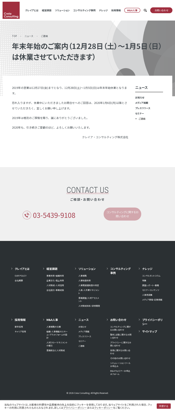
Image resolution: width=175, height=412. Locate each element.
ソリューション (62, 10)
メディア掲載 (141, 102)
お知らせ (139, 97)
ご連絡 (44, 36)
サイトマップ (149, 331)
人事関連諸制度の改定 (88, 285)
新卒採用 (19, 326)
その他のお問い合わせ (120, 358)
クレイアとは (31, 10)
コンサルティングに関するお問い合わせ (120, 328)
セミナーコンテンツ (150, 290)
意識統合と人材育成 (55, 350)
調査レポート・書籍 (150, 285)
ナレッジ (103, 10)
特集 (144, 280)
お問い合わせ (118, 320)
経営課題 (46, 10)
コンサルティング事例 (84, 10)
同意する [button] (163, 406)
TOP (14, 36)
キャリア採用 (20, 331)
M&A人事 (52, 320)
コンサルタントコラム (151, 275)
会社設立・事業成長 (55, 290)
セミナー (139, 113)
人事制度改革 (84, 280)
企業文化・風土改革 (55, 280)
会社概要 (19, 280)
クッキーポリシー (103, 407)
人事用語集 (147, 294)
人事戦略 (82, 275)
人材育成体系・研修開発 (89, 305)
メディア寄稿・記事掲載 (152, 299)
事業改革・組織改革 (55, 275)
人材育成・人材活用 (55, 285)
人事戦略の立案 (53, 326)
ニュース (29, 36)
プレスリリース (142, 108)
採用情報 (116, 10)
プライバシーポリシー (152, 322)
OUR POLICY (20, 275)
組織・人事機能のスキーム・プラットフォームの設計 (57, 334)
